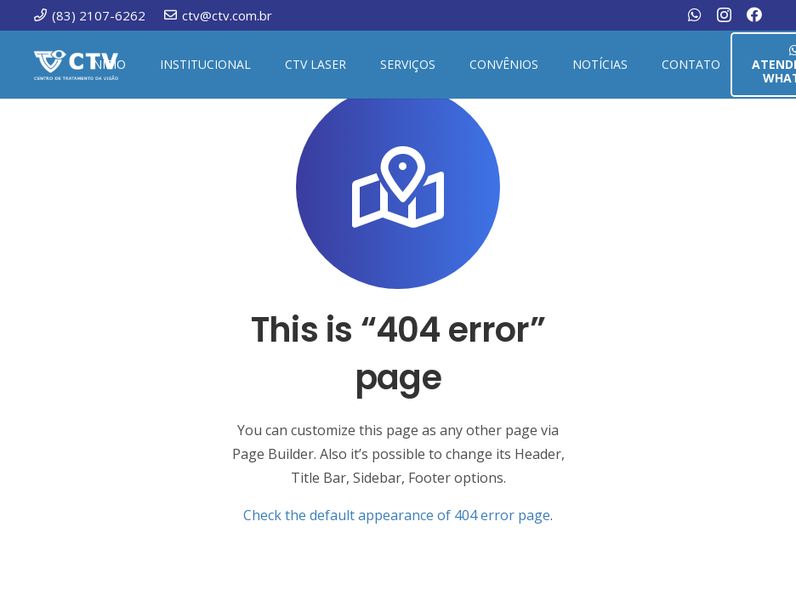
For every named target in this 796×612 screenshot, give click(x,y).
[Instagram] (724, 15)
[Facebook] (754, 14)
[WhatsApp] (695, 14)
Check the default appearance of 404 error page (396, 515)
